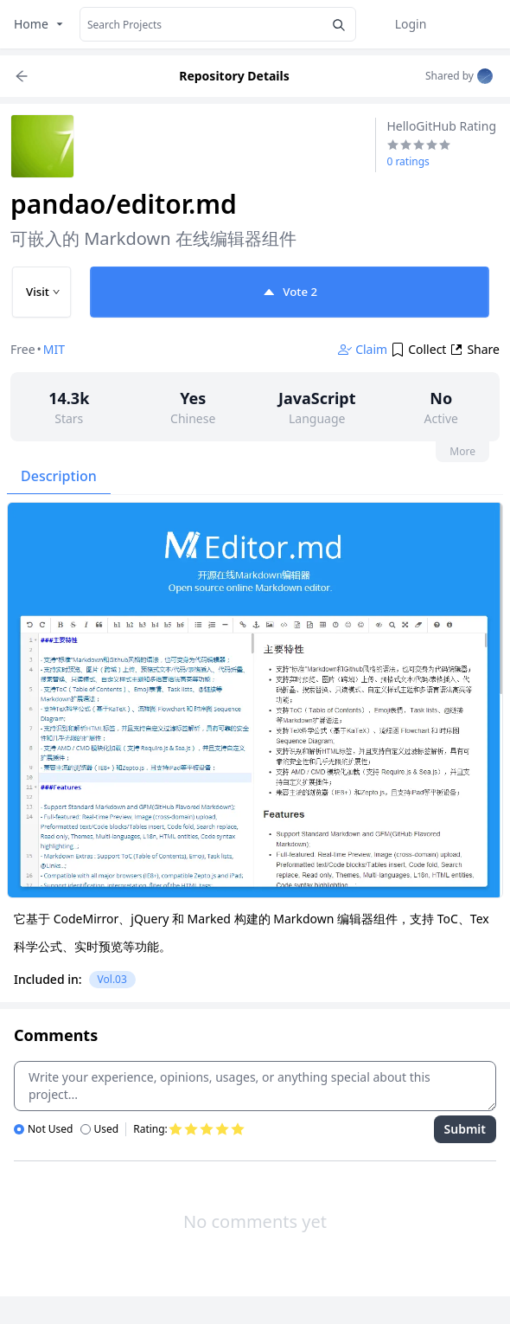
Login (411, 24)
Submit (465, 1129)
